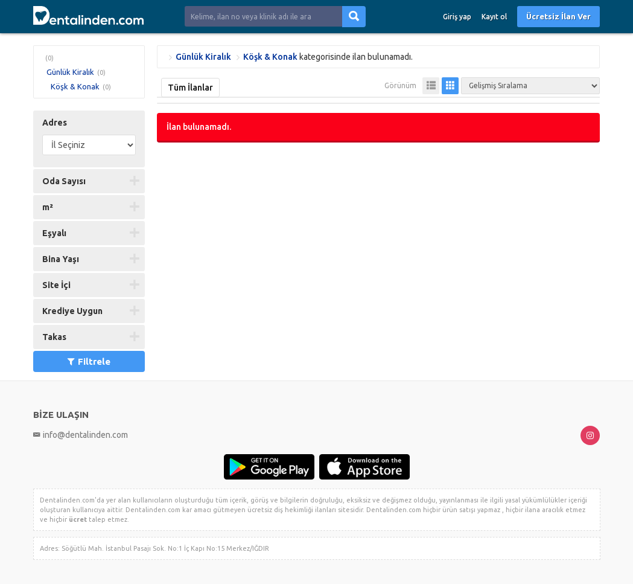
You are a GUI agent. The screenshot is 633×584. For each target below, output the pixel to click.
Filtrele (89, 361)
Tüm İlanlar (190, 87)
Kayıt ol (494, 17)
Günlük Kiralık (70, 72)
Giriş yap (457, 17)
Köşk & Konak (75, 86)
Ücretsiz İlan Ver (558, 16)
